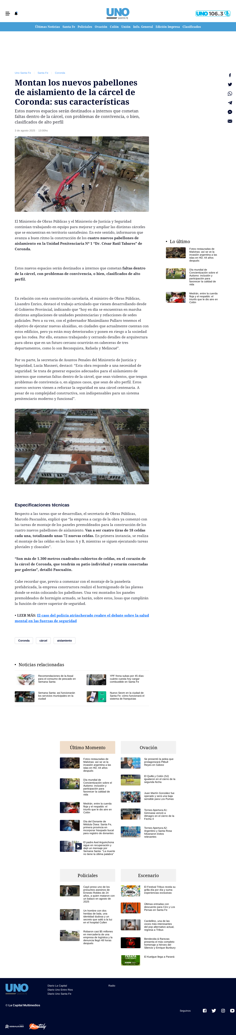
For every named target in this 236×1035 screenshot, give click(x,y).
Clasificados (192, 26)
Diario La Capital (57, 985)
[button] (8, 13)
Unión (126, 26)
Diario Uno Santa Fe (59, 993)
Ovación (101, 26)
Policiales (85, 26)
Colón (114, 26)
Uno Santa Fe (23, 73)
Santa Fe (69, 26)
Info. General (143, 26)
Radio (111, 985)
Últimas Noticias (47, 26)
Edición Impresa (168, 26)
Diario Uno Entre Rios (60, 989)
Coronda (60, 73)
